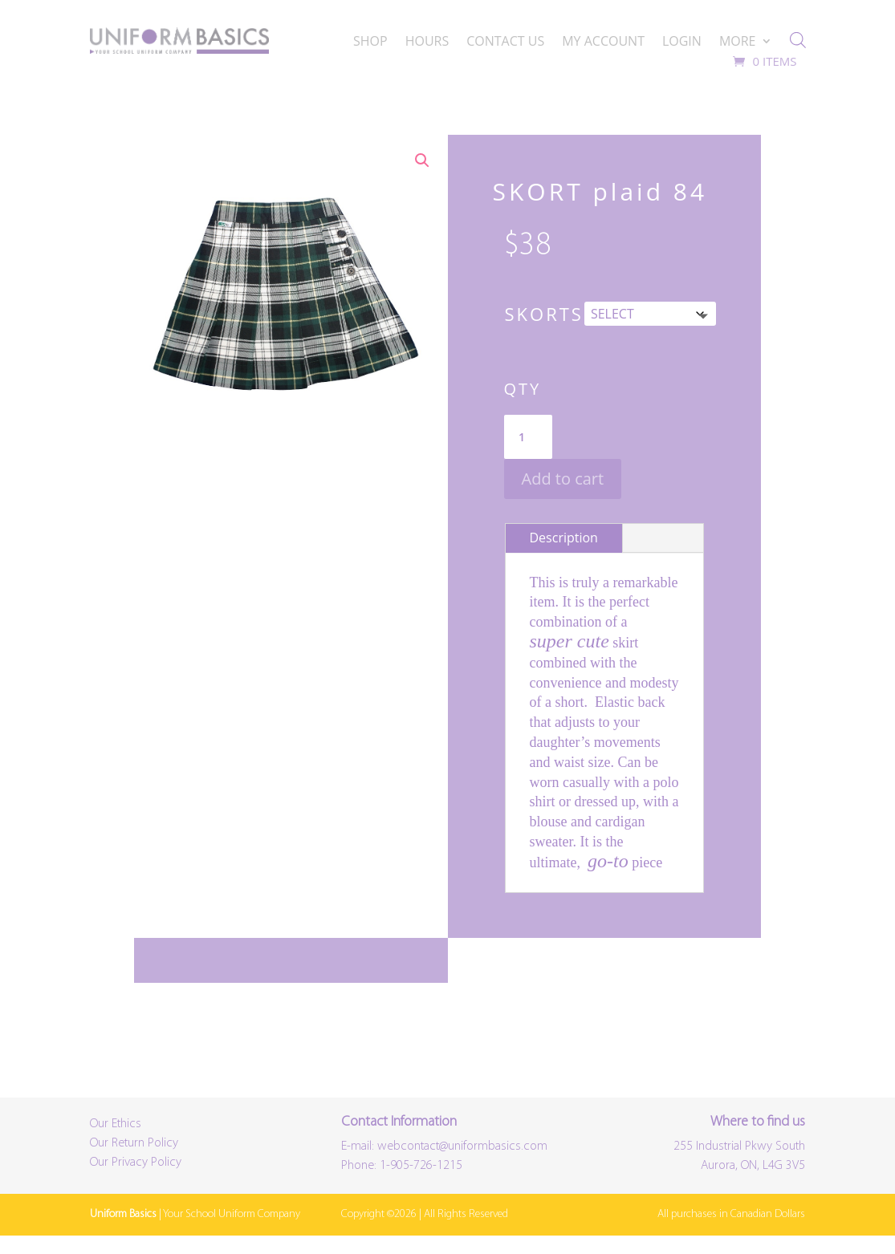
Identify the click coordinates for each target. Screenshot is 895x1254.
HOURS (427, 42)
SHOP (370, 42)
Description (564, 537)
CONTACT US (505, 42)
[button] (422, 160)
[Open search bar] (798, 40)
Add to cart (563, 478)
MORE (737, 42)
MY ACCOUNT (603, 42)
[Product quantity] (528, 437)
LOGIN (682, 42)
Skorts (544, 314)
